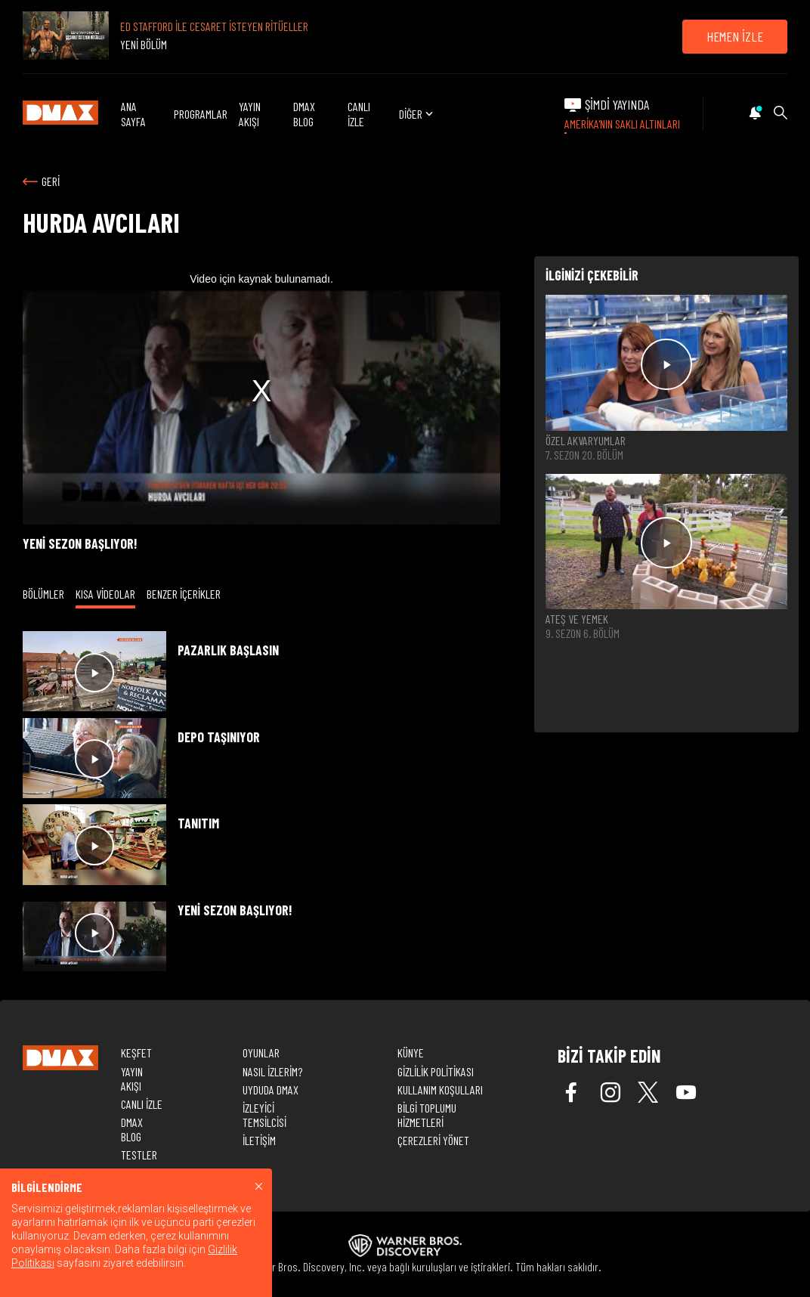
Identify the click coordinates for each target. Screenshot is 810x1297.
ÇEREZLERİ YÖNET (433, 1140)
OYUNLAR (261, 1052)
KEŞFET (136, 1052)
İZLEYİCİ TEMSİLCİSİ (264, 1114)
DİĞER (417, 114)
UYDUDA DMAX (270, 1089)
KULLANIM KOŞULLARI (440, 1089)
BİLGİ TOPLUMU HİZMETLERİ (426, 1114)
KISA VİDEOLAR (105, 594)
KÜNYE (410, 1052)
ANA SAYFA (133, 113)
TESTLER (139, 1154)
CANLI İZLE (359, 113)
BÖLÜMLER (43, 594)
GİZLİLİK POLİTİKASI (435, 1071)
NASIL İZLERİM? (272, 1071)
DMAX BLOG (304, 113)
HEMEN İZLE (734, 36)
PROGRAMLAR (200, 114)
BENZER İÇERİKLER (184, 594)
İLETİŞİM (259, 1140)
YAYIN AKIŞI (250, 113)
